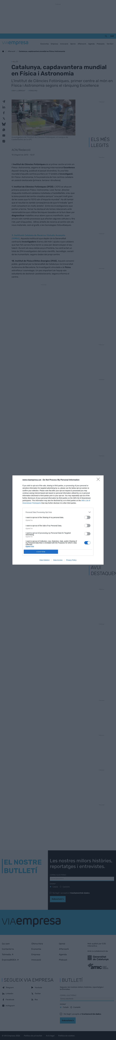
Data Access (57, 560)
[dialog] (58, 520)
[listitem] (58, 512)
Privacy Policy (71, 560)
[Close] (99, 480)
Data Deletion (45, 560)
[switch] (87, 517)
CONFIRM (40, 552)
